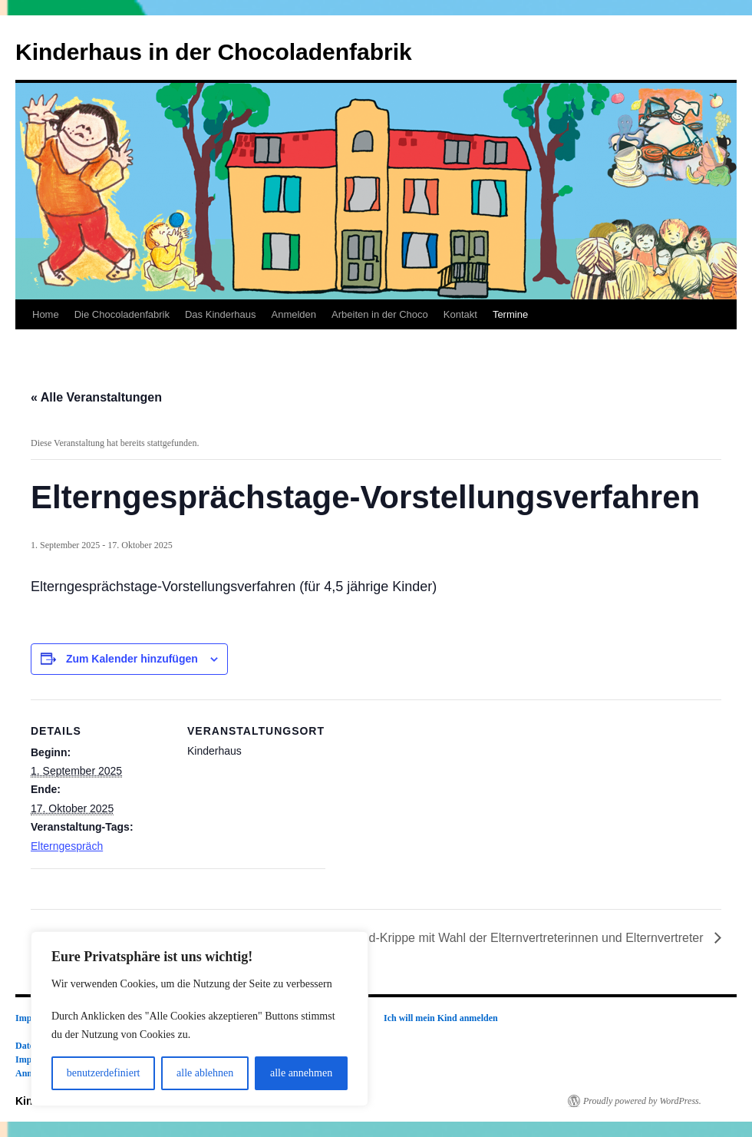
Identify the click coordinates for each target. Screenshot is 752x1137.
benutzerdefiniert (103, 1073)
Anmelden (293, 314)
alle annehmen (301, 1073)
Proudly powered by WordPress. (642, 1101)
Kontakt (460, 314)
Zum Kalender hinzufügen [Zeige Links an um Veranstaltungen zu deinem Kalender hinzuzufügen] (132, 659)
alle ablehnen (204, 1073)
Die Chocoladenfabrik (122, 314)
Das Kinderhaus (220, 314)
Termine (510, 314)
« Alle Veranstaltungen (96, 397)
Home (45, 314)
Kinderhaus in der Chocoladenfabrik (213, 51)
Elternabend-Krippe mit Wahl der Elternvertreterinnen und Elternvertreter (508, 937)
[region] (199, 1018)
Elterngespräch (67, 846)
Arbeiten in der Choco (379, 314)
